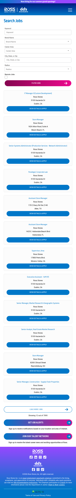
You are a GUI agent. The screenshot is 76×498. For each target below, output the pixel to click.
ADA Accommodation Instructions (26, 483)
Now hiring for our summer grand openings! (38, 2)
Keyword (8, 29)
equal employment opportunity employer (37, 478)
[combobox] (38, 59)
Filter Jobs (36, 83)
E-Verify (62, 483)
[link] (38, 101)
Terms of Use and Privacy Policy (38, 495)
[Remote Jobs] (6, 77)
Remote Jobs (10, 74)
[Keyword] (38, 32)
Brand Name (9, 38)
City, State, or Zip (11, 56)
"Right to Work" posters (56, 485)
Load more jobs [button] (36, 409)
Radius (7, 65)
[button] (68, 60)
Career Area (9, 47)
